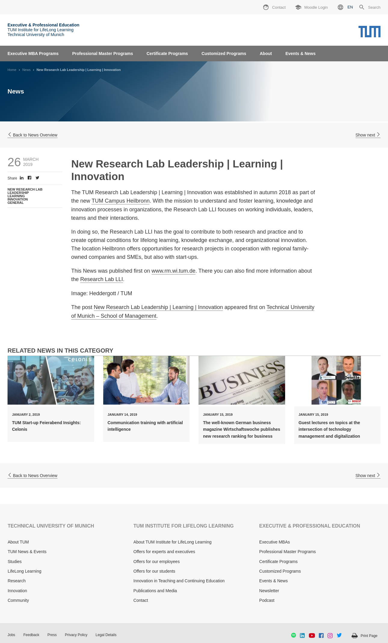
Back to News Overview (32, 135)
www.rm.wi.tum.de (174, 271)
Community (18, 600)
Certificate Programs (167, 53)
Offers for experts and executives (164, 551)
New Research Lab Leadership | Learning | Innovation (158, 307)
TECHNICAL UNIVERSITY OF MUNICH (51, 525)
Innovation (17, 590)
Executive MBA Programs (33, 53)
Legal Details (106, 635)
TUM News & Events (27, 551)
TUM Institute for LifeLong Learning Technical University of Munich (43, 30)
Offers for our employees (157, 561)
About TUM (18, 542)
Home (12, 70)
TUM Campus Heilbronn (120, 201)
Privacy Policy (76, 635)
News (26, 70)
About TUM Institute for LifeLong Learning (173, 542)
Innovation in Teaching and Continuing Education (179, 580)
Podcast (267, 600)
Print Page (369, 636)
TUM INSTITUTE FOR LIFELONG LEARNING (184, 525)
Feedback (31, 635)
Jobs (11, 635)
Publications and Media (155, 590)
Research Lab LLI (101, 279)
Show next (368, 135)
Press (52, 635)
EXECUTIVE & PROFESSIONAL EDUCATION (309, 525)
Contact (141, 600)
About (266, 53)
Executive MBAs (274, 542)
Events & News (300, 53)
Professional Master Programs (102, 53)
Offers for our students (154, 571)
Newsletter (269, 590)
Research (17, 580)
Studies (15, 561)
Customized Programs (224, 53)
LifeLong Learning (24, 571)
